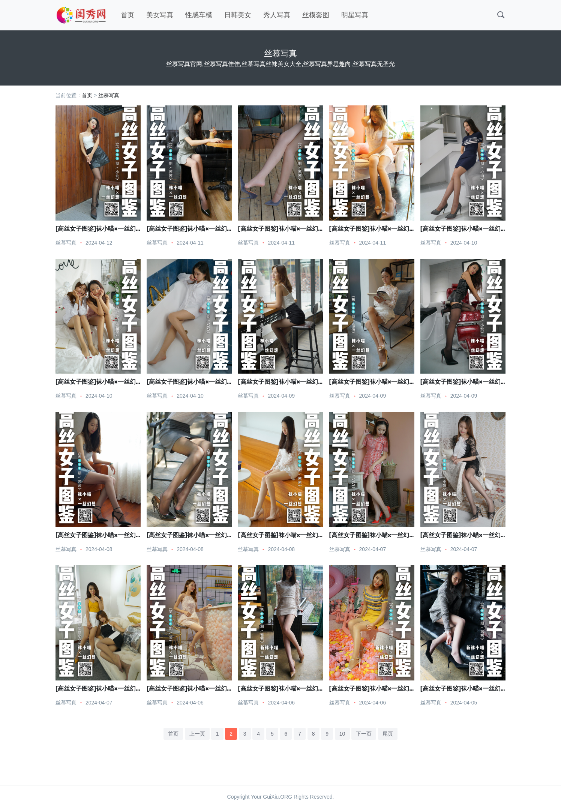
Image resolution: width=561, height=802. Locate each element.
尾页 (387, 734)
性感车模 (198, 15)
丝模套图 (315, 15)
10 (342, 734)
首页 (127, 15)
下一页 (364, 734)
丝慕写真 (108, 95)
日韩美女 (237, 15)
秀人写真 (276, 15)
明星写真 (354, 15)
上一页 (197, 734)
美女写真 (159, 15)
